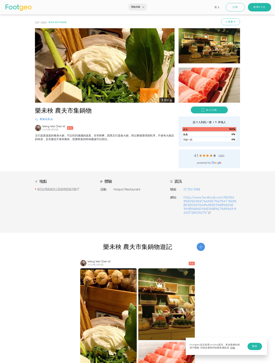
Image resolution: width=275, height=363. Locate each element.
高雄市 (44, 22)
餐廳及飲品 (46, 119)
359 (221, 155)
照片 (166, 100)
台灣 (37, 22)
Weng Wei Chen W (53, 126)
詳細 (232, 347)
